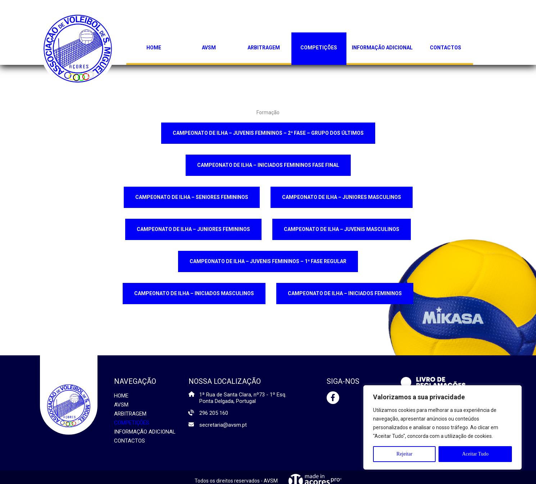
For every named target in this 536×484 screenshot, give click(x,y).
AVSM (209, 47)
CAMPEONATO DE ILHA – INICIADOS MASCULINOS (194, 293)
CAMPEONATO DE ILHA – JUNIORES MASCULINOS (341, 197)
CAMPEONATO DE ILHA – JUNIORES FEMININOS (193, 229)
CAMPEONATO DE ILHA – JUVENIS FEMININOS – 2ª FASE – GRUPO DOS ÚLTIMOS (268, 133)
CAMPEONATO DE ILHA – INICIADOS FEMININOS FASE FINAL (268, 165)
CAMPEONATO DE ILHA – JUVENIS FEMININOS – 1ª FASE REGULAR (268, 261)
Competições (318, 47)
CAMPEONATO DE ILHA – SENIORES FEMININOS (191, 197)
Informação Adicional (382, 47)
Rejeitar (404, 454)
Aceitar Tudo (475, 454)
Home (153, 47)
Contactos (445, 47)
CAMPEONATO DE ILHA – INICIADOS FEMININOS (345, 293)
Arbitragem (263, 47)
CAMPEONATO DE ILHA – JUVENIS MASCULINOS (341, 229)
